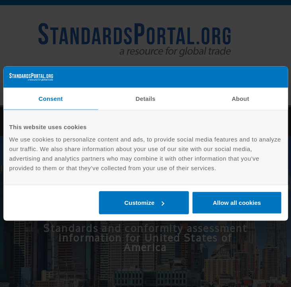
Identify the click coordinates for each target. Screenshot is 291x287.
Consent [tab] (51, 98)
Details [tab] (146, 98)
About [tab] (240, 98)
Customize (144, 202)
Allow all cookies (237, 202)
